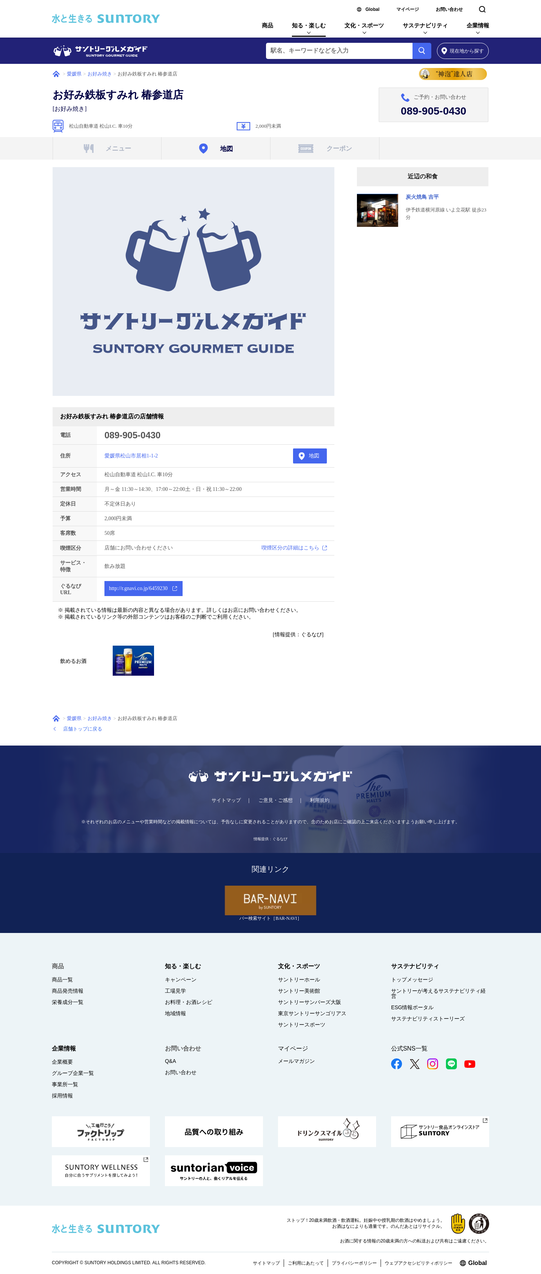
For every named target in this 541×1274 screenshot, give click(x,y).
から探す (462, 50)
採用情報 (62, 1096)
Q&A (170, 1061)
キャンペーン (180, 980)
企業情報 (478, 25)
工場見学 (175, 991)
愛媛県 (74, 74)
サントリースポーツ (301, 1025)
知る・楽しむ (309, 25)
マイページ (407, 9)
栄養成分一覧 (67, 1002)
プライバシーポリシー (354, 1263)
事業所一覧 (65, 1084)
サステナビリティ (425, 25)
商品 (267, 25)
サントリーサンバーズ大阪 (309, 1002)
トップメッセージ (412, 980)
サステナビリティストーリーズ (428, 1019)
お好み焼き (100, 74)
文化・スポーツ (364, 25)
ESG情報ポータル (412, 1007)
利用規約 (319, 800)
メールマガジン (296, 1061)
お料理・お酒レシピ (188, 1002)
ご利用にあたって (306, 1263)
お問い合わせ (449, 9)
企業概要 (62, 1062)
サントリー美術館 (299, 991)
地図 (314, 456)
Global (372, 9)
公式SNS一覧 (409, 1048)
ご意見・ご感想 (275, 800)
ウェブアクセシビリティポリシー (418, 1263)
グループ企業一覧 (73, 1073)
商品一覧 (62, 980)
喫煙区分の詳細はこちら (290, 548)
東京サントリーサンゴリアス (312, 1013)
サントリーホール (299, 980)
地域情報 (175, 1013)
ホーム (56, 74)
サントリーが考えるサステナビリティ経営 (438, 993)
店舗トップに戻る (82, 729)
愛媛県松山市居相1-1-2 (131, 456)
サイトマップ (226, 800)
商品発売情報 (67, 991)
